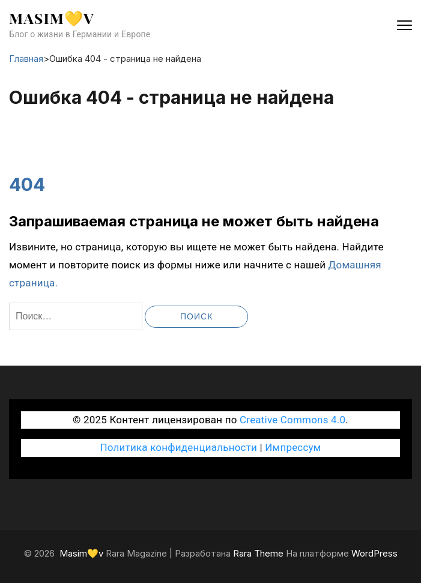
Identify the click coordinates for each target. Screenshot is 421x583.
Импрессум (293, 447)
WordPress (374, 553)
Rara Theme (258, 553)
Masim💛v (51, 18)
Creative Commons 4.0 (292, 420)
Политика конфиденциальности (178, 447)
